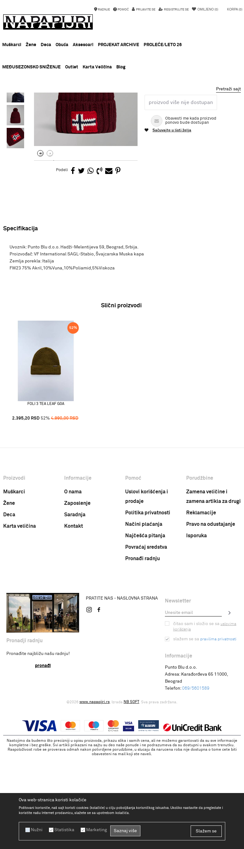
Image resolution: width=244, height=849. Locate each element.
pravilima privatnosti (218, 732)
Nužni (37, 830)
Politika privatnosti (147, 605)
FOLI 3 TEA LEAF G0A (45, 496)
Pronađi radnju (142, 651)
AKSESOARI (81, 108)
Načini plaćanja (143, 616)
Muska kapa (121, 108)
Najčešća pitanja (145, 628)
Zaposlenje (77, 595)
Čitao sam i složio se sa (204, 719)
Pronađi (43, 758)
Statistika (64, 830)
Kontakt (73, 618)
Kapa (101, 108)
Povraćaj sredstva (146, 639)
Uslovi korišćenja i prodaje (146, 589)
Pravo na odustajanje (210, 616)
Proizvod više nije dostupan (181, 195)
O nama (73, 584)
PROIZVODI (56, 108)
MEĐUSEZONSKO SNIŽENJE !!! (122, 98)
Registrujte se (176, 9)
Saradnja (74, 607)
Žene (9, 595)
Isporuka (196, 628)
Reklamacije (201, 605)
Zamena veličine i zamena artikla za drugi (213, 589)
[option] (122, 98)
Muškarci (14, 584)
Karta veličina (19, 618)
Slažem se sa (204, 731)
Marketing (96, 830)
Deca (9, 607)
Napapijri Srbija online (23, 108)
